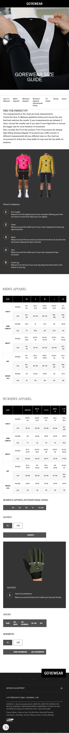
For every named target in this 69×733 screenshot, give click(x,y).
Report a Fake (36, 715)
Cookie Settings (48, 715)
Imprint (26, 715)
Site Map (19, 715)
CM (18, 525)
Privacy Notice (11, 712)
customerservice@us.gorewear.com (22, 697)
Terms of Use (23, 712)
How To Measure (6, 100)
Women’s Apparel (26, 100)
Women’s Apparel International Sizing (37, 102)
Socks (64, 99)
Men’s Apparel (16, 100)
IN (8, 525)
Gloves (56, 99)
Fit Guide (48, 100)
